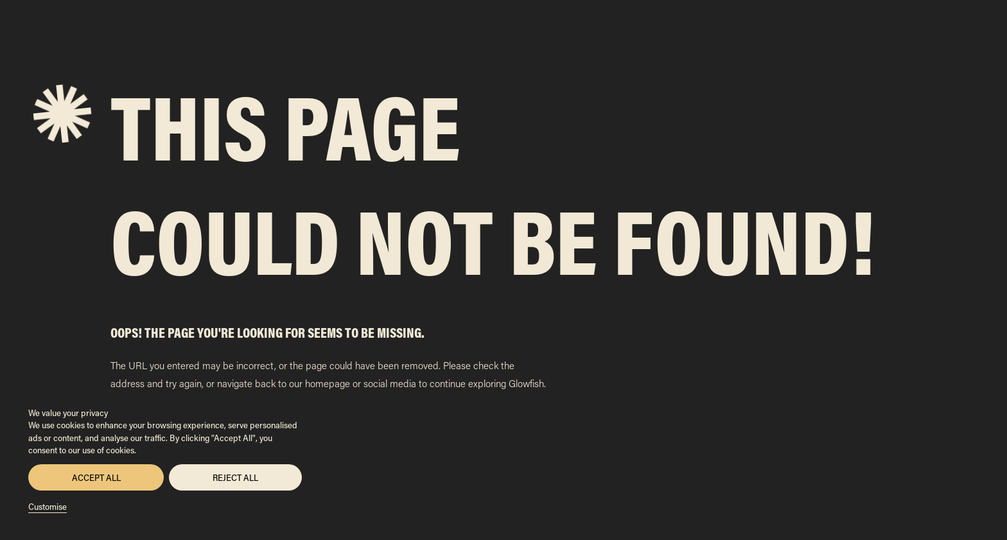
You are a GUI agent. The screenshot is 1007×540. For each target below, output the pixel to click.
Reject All (235, 477)
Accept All (96, 477)
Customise (47, 506)
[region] (165, 459)
